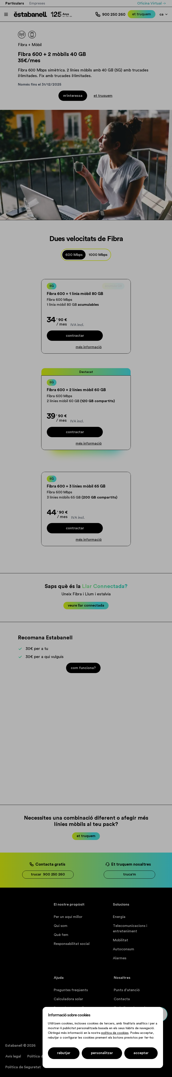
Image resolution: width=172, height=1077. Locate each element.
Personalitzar (102, 1053)
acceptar (140, 1053)
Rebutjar (63, 1053)
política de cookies (115, 1033)
